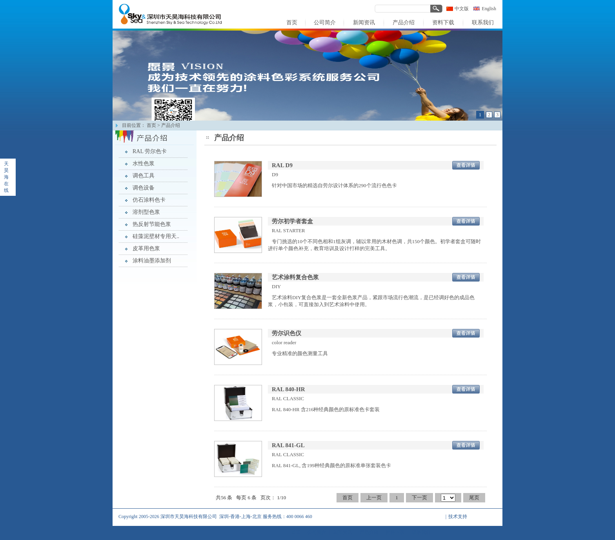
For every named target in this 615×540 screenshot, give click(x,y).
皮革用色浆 (146, 248)
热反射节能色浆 (152, 224)
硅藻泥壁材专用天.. (156, 236)
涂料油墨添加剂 (152, 261)
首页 (151, 125)
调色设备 (144, 188)
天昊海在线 (6, 177)
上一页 (374, 497)
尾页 (474, 497)
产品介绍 (170, 125)
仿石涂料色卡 (149, 200)
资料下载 (395, 532)
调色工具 (144, 176)
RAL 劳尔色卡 (150, 151)
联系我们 (421, 532)
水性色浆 (144, 163)
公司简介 (317, 532)
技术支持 (457, 516)
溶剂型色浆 (146, 212)
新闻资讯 (342, 532)
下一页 (419, 497)
